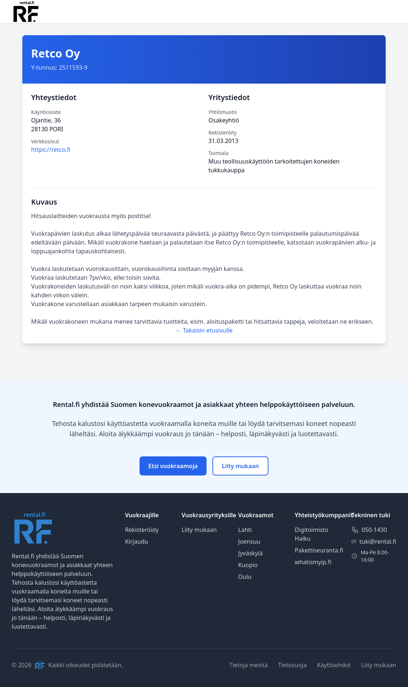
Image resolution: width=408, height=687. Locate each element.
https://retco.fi (51, 150)
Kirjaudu (136, 541)
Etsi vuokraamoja (173, 466)
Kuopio (247, 565)
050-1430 (374, 530)
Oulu (244, 577)
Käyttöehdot (333, 665)
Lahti (245, 530)
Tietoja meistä (248, 665)
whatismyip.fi (313, 562)
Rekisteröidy (142, 530)
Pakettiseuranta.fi (319, 550)
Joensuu (249, 541)
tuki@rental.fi (377, 541)
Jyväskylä (250, 553)
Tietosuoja (292, 665)
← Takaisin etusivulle (204, 330)
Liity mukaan (240, 466)
